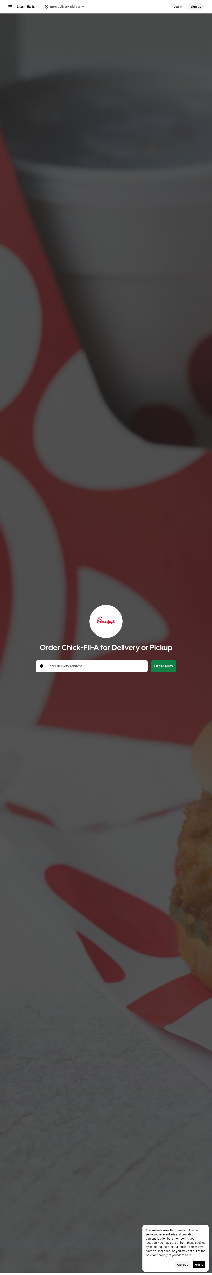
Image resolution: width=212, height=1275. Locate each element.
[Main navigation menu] (10, 7)
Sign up (195, 6)
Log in (178, 6)
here (188, 1255)
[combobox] (95, 666)
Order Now (163, 666)
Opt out (182, 1264)
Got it (199, 1264)
